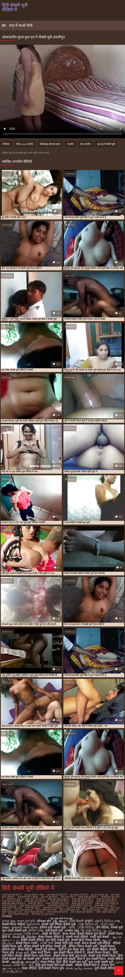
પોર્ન (30, 965)
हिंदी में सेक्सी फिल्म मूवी (69, 910)
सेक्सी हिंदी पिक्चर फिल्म (85, 940)
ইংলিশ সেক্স (36, 930)
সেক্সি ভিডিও (86, 927)
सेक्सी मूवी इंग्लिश (46, 949)
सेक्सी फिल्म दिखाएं (99, 952)
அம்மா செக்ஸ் (12, 933)
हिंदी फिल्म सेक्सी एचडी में (76, 908)
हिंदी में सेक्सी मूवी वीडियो (57, 912)
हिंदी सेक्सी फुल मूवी (74, 962)
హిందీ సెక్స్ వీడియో (24, 937)
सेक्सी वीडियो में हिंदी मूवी (81, 905)
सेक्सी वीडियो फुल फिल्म (91, 933)
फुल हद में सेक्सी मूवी (106, 144)
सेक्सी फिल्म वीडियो (13, 924)
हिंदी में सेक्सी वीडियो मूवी (18, 914)
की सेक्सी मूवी (31, 959)
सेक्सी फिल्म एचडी (27, 943)
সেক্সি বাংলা (32, 933)
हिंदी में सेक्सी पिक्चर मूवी (46, 910)
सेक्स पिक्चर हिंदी (51, 962)
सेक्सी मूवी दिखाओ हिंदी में (82, 899)
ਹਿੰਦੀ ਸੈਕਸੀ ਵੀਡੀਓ (81, 921)
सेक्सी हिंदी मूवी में (32, 908)
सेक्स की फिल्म (51, 933)
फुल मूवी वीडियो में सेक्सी (34, 895)
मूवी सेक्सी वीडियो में (106, 968)
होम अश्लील (85, 144)
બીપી (72, 927)
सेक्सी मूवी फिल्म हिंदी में (12, 901)
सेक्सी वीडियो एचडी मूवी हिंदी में (32, 905)
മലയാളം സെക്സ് (25, 962)
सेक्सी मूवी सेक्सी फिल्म (102, 955)
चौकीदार (6, 144)
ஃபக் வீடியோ (12, 971)
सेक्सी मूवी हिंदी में (35, 903)
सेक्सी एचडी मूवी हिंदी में (88, 897)
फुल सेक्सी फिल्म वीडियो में (69, 952)
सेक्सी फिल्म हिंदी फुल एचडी (70, 955)
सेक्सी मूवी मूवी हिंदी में (60, 901)
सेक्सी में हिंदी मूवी (9, 905)
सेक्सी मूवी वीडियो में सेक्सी (82, 901)
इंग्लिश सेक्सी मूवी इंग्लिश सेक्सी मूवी (45, 946)
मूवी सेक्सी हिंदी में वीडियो (28, 897)
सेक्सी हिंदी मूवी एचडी (67, 943)
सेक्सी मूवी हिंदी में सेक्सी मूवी (107, 903)
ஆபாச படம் (11, 968)
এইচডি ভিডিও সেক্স (107, 921)
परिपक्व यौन (44, 921)
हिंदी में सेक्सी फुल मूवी (91, 910)
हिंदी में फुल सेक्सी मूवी (24, 910)
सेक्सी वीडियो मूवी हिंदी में (58, 905)
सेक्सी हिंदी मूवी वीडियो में (53, 908)
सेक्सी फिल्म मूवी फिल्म (38, 955)
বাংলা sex (8, 921)
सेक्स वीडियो (25, 949)
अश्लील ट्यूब (71, 930)
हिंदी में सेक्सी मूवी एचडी (11, 912)
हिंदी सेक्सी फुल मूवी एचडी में (43, 914)
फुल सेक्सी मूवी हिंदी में (79, 895)
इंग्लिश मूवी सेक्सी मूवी (53, 927)
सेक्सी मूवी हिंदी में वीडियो (82, 903)
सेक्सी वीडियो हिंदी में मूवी (12, 908)
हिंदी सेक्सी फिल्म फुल (51, 968)
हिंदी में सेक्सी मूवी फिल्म (34, 912)
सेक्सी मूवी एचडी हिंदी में (34, 899)
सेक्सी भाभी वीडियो (77, 937)
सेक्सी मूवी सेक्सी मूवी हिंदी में (13, 903)
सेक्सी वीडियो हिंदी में (87, 965)
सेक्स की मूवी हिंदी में (49, 897)
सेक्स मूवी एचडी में (68, 897)
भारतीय (70, 144)
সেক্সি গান (20, 965)
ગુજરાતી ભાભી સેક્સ (24, 927)
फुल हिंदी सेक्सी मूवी (57, 940)
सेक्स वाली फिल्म (41, 952)
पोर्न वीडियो (102, 927)
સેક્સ (69, 968)
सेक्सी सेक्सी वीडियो (32, 940)
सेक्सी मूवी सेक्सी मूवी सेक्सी (58, 959)
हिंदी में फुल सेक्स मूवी (99, 908)
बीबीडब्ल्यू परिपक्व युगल (50, 144)
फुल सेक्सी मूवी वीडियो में (57, 895)
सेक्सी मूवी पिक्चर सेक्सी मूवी (59, 924)
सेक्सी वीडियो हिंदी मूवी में (105, 905)
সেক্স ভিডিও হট (88, 924)
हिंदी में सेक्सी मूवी (111, 910)
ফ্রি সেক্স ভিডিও (91, 930)
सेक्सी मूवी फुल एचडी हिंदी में (36, 901)
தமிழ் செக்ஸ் (84, 968)
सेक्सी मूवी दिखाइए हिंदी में (58, 899)
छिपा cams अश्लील (24, 144)
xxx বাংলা (33, 924)
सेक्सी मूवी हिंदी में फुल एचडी (57, 903)
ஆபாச (107, 930)
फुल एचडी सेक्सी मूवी (101, 962)
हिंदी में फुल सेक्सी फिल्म (91, 959)
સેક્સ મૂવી (22, 952)
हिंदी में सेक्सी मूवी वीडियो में (82, 912)
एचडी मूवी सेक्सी (100, 937)
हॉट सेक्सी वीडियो (97, 949)
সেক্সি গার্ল (46, 943)
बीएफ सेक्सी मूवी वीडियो (96, 943)
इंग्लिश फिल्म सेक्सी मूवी (83, 946)
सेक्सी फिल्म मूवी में (14, 899)
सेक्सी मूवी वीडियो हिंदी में (106, 901)
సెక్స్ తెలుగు (60, 921)
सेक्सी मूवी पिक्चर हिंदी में (106, 899)
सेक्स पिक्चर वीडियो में (51, 937)
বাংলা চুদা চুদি (26, 921)
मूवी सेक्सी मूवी (54, 930)
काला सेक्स (68, 933)
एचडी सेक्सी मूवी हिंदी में (11, 895)
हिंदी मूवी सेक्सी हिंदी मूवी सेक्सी (54, 965)
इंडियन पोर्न (107, 965)
